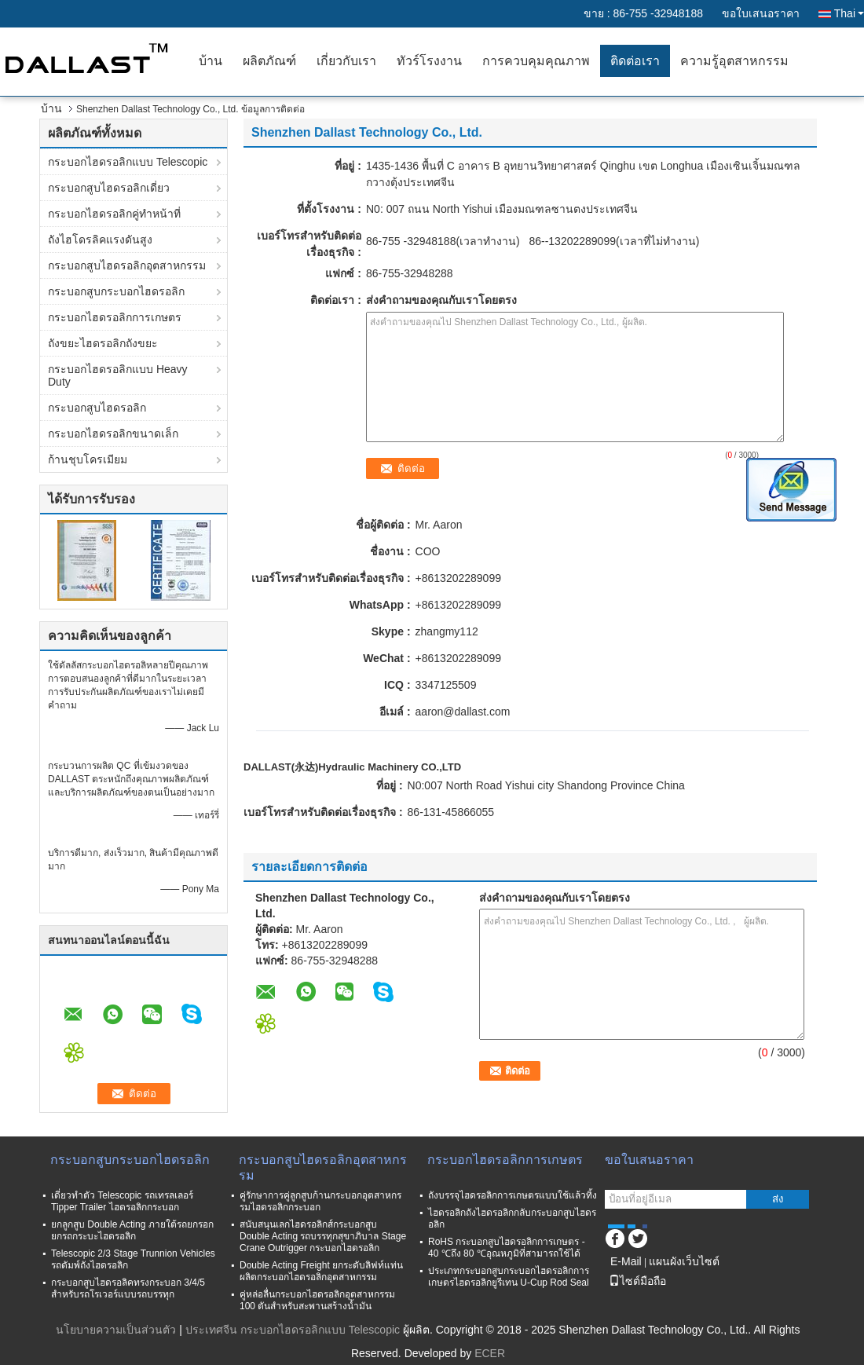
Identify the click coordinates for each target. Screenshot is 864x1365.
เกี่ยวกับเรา (346, 61)
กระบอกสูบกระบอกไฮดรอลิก (116, 291)
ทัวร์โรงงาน (429, 61)
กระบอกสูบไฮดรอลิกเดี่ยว (109, 187)
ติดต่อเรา (635, 61)
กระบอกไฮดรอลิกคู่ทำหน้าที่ (114, 213)
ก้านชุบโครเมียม (87, 459)
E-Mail (626, 1261)
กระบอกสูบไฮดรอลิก (97, 407)
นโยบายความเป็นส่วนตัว (116, 1329)
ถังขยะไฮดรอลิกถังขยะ (103, 343)
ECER (489, 1353)
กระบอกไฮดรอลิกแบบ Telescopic (127, 162)
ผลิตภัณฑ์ (269, 61)
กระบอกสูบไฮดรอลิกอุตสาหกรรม (127, 265)
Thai (849, 13)
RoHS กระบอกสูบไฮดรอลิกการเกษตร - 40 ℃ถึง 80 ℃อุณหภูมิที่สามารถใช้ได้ (506, 1247)
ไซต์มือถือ (637, 1281)
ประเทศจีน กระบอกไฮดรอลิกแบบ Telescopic (292, 1329)
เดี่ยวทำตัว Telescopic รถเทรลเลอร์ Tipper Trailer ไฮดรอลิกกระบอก (122, 1201)
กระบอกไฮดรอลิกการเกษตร (114, 317)
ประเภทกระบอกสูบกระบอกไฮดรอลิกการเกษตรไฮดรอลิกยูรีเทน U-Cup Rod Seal (508, 1276)
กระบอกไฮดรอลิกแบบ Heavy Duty (118, 375)
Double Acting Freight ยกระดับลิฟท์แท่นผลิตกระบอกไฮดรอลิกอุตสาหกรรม (321, 1271)
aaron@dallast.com (463, 711)
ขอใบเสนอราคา (761, 13)
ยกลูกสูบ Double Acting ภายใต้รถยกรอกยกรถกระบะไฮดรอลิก (132, 1230)
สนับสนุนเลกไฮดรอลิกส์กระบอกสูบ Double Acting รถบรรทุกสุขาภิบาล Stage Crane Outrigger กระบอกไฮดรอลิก (323, 1236)
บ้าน (210, 61)
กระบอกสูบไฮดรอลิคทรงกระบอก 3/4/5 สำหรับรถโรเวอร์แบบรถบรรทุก (128, 1288)
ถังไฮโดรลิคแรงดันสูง (100, 239)
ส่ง (778, 1199)
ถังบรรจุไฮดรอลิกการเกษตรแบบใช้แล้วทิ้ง (512, 1195)
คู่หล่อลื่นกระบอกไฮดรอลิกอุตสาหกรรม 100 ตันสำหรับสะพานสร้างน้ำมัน (317, 1300)
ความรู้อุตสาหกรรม (734, 61)
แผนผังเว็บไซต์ (684, 1261)
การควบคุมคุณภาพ (536, 61)
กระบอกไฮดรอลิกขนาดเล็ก (113, 433)
